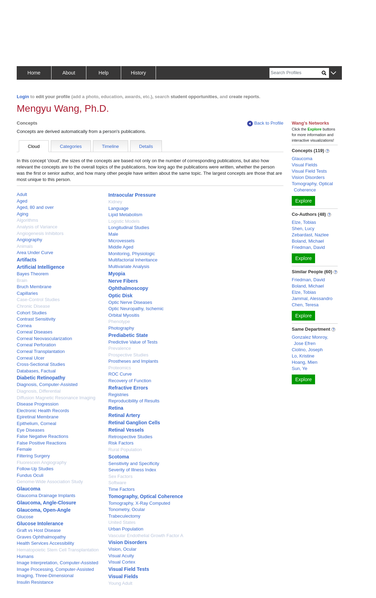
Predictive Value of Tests (132, 342)
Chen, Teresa (305, 304)
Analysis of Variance (37, 226)
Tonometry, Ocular (126, 509)
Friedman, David (308, 247)
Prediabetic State (128, 335)
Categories (71, 146)
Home (34, 73)
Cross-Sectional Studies (41, 364)
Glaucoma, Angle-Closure (46, 502)
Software (117, 482)
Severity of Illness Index (132, 469)
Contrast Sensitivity (36, 319)
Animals (25, 246)
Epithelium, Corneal (36, 423)
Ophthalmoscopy (128, 288)
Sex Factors (120, 476)
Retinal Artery (124, 415)
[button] (333, 73)
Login (23, 96)
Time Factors (121, 489)
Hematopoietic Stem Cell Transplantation (58, 549)
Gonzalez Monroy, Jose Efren (310, 340)
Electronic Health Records (43, 410)
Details (146, 146)
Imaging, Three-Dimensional (45, 575)
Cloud (34, 146)
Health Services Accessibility (45, 543)
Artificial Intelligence (40, 267)
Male (113, 234)
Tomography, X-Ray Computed (139, 503)
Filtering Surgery (33, 455)
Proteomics (119, 367)
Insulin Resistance (35, 582)
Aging (22, 214)
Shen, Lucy (303, 228)
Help (104, 73)
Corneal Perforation (36, 344)
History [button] (138, 73)
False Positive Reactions (41, 443)
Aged (22, 201)
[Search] (295, 73)
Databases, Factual (36, 370)
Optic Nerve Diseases (130, 302)
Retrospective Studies (130, 436)
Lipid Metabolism (125, 214)
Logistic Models (124, 221)
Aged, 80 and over (35, 207)
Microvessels (121, 240)
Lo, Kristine (303, 356)
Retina (115, 408)
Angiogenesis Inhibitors (40, 233)
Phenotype (119, 321)
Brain (22, 280)
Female (24, 449)
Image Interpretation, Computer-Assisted (57, 562)
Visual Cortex (121, 562)
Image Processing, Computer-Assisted (55, 569)
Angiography (29, 239)
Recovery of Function (129, 380)
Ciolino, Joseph (307, 349)
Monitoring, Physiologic (131, 253)
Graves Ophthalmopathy (41, 537)
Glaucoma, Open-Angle (44, 510)
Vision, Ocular (122, 549)
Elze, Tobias (304, 222)
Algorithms (27, 220)
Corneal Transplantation (41, 351)
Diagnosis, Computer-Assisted (47, 384)
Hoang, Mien (305, 362)
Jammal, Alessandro (312, 298)
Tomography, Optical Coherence (145, 496)
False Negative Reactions (42, 436)
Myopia (116, 273)
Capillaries (27, 293)
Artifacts (27, 259)
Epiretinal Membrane (37, 416)
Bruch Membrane (34, 286)
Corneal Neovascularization (44, 338)
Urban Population (125, 529)
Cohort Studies (32, 312)
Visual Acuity (121, 555)
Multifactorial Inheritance (132, 259)
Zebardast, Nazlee (310, 234)
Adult (22, 194)
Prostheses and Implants (133, 361)
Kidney (115, 201)
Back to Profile (265, 123)
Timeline (110, 146)
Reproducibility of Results (133, 400)
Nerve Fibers (123, 281)
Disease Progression (37, 404)
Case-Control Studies (38, 299)
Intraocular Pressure (132, 195)
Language (118, 208)
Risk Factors (120, 443)
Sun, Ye (299, 368)
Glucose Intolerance (40, 523)
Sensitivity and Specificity (133, 463)
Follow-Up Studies (35, 468)
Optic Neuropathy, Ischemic (136, 308)
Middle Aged (120, 247)
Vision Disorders (127, 542)
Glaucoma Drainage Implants (46, 495)
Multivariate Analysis (128, 266)
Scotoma (118, 456)
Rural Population (125, 449)
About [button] (68, 73)
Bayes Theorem (33, 273)
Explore (303, 201)
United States (121, 522)
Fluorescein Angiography (41, 462)
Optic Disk (120, 295)
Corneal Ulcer (30, 358)
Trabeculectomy (124, 516)
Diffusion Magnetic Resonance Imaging (56, 397)
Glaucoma (28, 488)
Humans (25, 556)
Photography (121, 328)
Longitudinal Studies (128, 227)
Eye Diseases (30, 430)
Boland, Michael (308, 241)
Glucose (25, 516)
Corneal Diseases (35, 332)
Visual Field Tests (128, 569)
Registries (118, 394)
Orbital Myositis (123, 315)
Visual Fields (123, 576)
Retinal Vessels (126, 430)
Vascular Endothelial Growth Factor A (145, 535)
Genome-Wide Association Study (50, 481)
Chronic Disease (33, 306)
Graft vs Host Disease (39, 530)
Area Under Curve (35, 252)
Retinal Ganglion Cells (134, 422)
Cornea (24, 325)
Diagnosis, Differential (39, 391)
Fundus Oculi (30, 475)
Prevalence (119, 348)
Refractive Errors (128, 388)
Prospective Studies (128, 354)
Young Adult (120, 583)
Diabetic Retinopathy (41, 377)
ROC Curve (120, 374)
